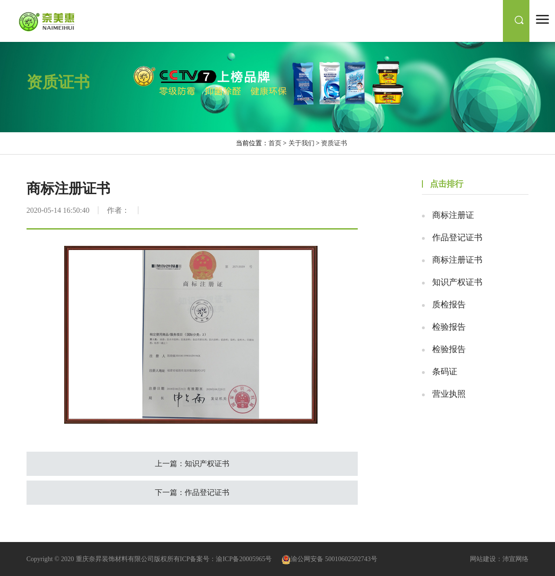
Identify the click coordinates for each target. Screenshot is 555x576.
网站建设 (483, 559)
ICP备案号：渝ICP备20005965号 (226, 559)
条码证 (444, 371)
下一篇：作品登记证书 (192, 492)
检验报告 (449, 327)
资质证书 (334, 143)
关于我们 (301, 143)
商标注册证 (453, 215)
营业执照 (449, 394)
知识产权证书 (457, 282)
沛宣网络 (515, 559)
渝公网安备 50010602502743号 (329, 559)
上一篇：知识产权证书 (192, 464)
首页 (274, 143)
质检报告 (449, 304)
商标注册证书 (457, 259)
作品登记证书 (457, 237)
